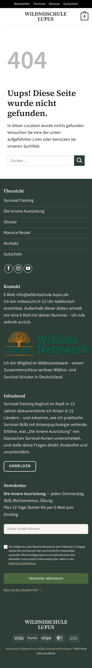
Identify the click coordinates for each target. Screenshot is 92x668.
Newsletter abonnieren (46, 578)
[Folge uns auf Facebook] (8, 268)
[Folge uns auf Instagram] (18, 268)
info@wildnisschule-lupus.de (42, 295)
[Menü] (7, 16)
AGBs (42, 649)
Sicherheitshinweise (59, 649)
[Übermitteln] (79, 160)
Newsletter (22, 3)
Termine (39, 3)
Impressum (13, 649)
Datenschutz (29, 649)
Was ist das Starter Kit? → (23, 590)
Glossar (54, 3)
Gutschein (70, 3)
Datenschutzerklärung (22, 563)
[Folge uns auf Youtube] (28, 268)
